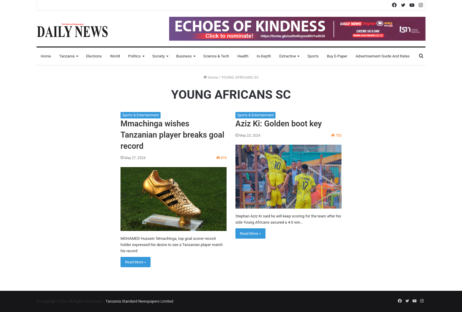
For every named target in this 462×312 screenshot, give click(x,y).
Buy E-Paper (337, 56)
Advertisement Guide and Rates (383, 56)
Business (184, 56)
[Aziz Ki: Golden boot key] (288, 177)
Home (46, 56)
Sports (313, 56)
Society (158, 56)
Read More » (135, 262)
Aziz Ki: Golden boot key (278, 123)
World (115, 56)
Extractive (287, 56)
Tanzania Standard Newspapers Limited (139, 301)
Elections (94, 56)
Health (242, 56)
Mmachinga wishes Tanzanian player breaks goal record (172, 135)
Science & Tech (216, 56)
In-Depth (264, 56)
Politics (134, 56)
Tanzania (67, 56)
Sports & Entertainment (140, 115)
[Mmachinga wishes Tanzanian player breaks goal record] (174, 199)
